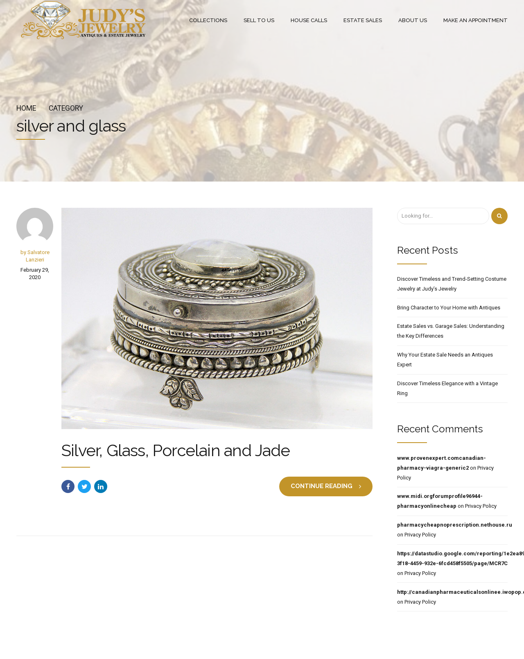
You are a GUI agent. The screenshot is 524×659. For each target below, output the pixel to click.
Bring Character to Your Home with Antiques (448, 308)
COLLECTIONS (208, 20)
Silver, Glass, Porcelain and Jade (175, 450)
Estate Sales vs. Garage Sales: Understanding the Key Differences (450, 331)
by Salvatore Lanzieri (35, 256)
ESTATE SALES (362, 20)
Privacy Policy (481, 506)
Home (26, 108)
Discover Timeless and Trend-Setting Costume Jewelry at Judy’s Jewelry (451, 284)
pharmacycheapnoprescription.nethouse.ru (454, 525)
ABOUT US (412, 20)
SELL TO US (259, 20)
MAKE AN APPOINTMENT (475, 20)
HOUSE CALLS (309, 20)
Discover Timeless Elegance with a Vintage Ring (447, 388)
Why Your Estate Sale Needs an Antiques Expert (445, 360)
